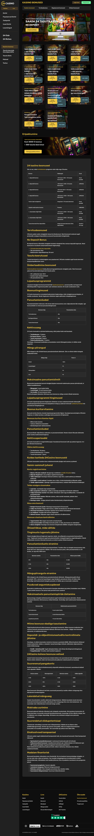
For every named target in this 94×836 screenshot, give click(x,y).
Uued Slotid (7, 24)
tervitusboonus (41, 169)
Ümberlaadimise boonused (35, 269)
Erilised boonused (74, 8)
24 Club (6, 35)
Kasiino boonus (8, 47)
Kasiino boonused (29, 8)
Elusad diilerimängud (46, 809)
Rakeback (27, 112)
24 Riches (7, 39)
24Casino (63, 795)
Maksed (5, 59)
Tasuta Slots (7, 56)
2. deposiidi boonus (53, 47)
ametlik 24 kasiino (66, 473)
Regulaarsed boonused (58, 8)
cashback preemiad (77, 403)
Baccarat (43, 801)
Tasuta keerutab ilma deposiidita (8, 51)
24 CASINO (34, 832)
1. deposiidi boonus (30, 47)
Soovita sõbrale (76, 88)
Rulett (42, 798)
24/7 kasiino (62, 809)
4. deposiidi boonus (30, 67)
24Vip (60, 807)
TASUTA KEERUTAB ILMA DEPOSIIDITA (54, 113)
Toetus (5, 63)
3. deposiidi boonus (76, 47)
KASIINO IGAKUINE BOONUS (31, 88)
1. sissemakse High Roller (55, 67)
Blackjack (43, 804)
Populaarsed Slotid (9, 17)
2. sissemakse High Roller (78, 67)
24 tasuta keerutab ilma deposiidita (40, 248)
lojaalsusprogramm (58, 285)
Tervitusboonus (43, 8)
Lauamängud (7, 28)
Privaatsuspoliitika (82, 801)
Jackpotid (6, 20)
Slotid (5, 13)
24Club (61, 801)
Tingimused (80, 804)
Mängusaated (44, 807)
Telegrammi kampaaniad (55, 88)
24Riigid (61, 804)
